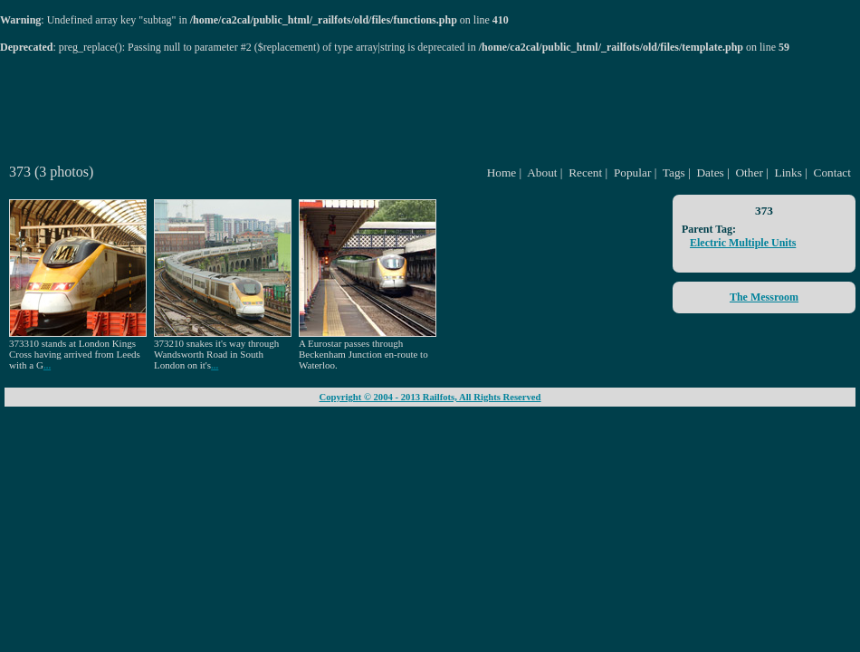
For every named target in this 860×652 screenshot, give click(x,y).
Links (788, 172)
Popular (632, 172)
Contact (832, 172)
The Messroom (764, 297)
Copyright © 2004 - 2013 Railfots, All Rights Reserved (429, 397)
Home (502, 172)
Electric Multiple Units (743, 242)
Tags (674, 172)
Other (748, 172)
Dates (709, 172)
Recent (585, 172)
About (542, 172)
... (47, 365)
